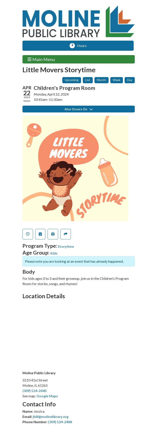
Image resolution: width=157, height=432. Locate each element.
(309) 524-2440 (34, 391)
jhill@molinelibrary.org (50, 416)
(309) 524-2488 (60, 422)
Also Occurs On (79, 109)
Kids (53, 253)
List (87, 80)
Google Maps (47, 396)
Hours (83, 45)
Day (129, 80)
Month (101, 80)
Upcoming (72, 80)
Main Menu (41, 59)
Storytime (66, 246)
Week (116, 80)
